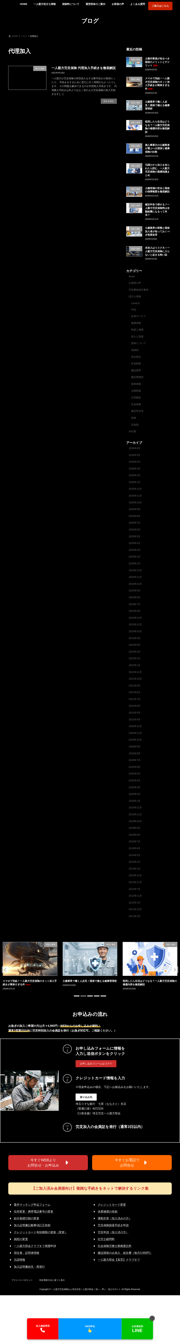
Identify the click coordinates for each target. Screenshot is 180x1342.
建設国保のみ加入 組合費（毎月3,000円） (125, 1252)
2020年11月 (135, 732)
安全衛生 (136, 356)
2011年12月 (135, 909)
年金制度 (136, 363)
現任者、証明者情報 (26, 1252)
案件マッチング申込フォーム (32, 1204)
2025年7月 (134, 522)
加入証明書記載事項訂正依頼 (32, 1225)
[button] (5, 969)
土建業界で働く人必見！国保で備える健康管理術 (157, 105)
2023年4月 (134, 638)
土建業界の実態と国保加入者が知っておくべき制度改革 (157, 231)
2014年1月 (134, 868)
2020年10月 (135, 739)
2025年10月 (135, 502)
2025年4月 (134, 543)
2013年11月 (135, 882)
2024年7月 (134, 604)
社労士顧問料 (106, 1239)
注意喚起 (136, 397)
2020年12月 (135, 726)
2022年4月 (134, 651)
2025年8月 (134, 515)
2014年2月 (134, 861)
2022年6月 (134, 644)
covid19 (135, 303)
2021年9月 (134, 685)
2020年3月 (134, 787)
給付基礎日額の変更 (26, 1218)
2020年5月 (134, 773)
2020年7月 (134, 760)
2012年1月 (134, 902)
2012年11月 (135, 895)
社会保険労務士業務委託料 (114, 1245)
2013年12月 (135, 875)
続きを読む (109, 101)
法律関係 (136, 390)
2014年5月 (134, 855)
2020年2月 (134, 794)
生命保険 (136, 404)
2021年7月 (134, 699)
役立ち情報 (135, 296)
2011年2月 (134, 916)
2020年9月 (134, 746)
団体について (138, 343)
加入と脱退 (137, 336)
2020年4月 (134, 780)
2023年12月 (135, 617)
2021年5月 (134, 712)
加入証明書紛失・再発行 (29, 1266)
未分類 (132, 431)
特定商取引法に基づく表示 (52, 1280)
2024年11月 (135, 577)
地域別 (135, 350)
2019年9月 (134, 827)
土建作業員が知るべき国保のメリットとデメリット (157, 62)
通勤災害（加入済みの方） (114, 1218)
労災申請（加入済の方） (113, 1232)
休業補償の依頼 (107, 1211)
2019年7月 (134, 841)
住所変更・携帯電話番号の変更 (33, 1211)
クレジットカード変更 (112, 1204)
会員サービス (138, 316)
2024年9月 (134, 590)
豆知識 (135, 424)
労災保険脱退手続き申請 (113, 1225)
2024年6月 (134, 611)
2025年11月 (135, 495)
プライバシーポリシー (22, 1280)
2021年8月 (134, 692)
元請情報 (19, 1259)
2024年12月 (135, 570)
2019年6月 (134, 848)
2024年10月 (135, 583)
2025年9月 (134, 509)
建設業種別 (137, 377)
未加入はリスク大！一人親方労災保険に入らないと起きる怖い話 (157, 251)
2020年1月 (134, 800)
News (132, 276)
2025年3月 (134, 549)
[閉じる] (152, 1318)
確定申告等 (137, 411)
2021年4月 (134, 719)
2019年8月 (134, 834)
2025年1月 (134, 563)
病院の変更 (21, 1239)
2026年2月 (134, 475)
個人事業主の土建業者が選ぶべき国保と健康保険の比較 (157, 148)
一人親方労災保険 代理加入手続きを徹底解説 (84, 68)
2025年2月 (134, 556)
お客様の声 (135, 282)
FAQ (133, 309)
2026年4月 (134, 461)
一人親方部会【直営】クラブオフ (119, 1259)
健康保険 (136, 322)
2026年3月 (134, 468)
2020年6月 (134, 766)
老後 (133, 417)
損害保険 (136, 383)
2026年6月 (134, 448)
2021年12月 (135, 671)
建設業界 (136, 370)
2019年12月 (135, 807)
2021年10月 (135, 678)
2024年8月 (134, 597)
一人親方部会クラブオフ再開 (32, 1245)
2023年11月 (135, 624)
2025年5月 (134, 536)
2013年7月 (134, 888)
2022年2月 (134, 658)
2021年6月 (134, 705)
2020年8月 (134, 753)
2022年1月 (134, 665)
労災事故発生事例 (138, 289)
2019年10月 (135, 821)
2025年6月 (134, 529)
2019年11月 (135, 814)
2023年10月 (135, 631)
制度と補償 (137, 329)
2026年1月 (134, 482)
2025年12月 (135, 488)
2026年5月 (134, 454)
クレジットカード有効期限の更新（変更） (40, 1232)
